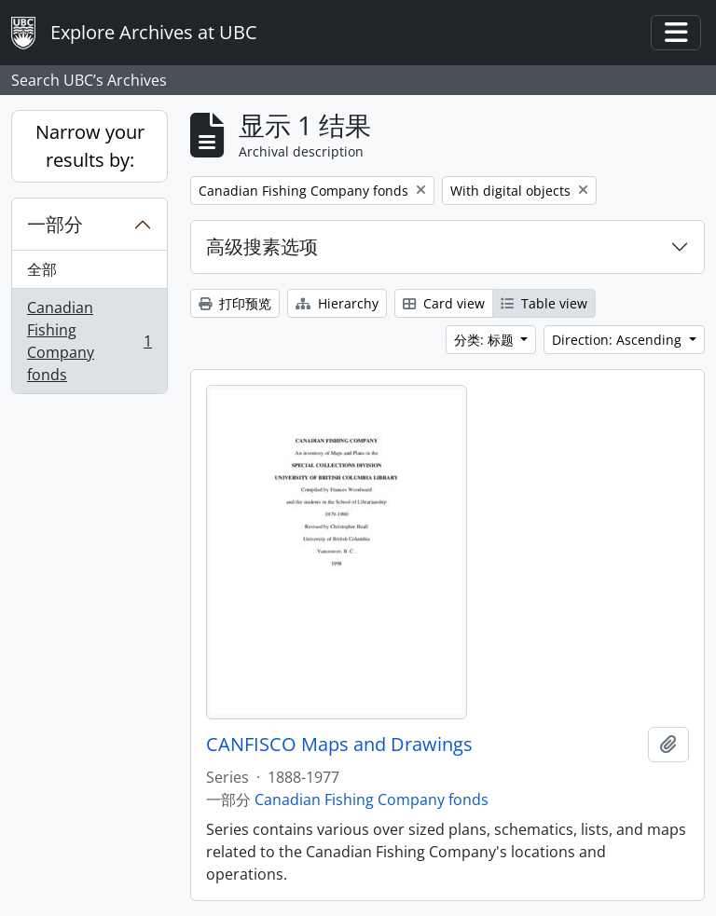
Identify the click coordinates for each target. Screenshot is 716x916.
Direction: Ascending (618, 340)
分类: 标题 (485, 340)
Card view (444, 303)
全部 (42, 269)
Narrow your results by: (90, 145)
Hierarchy (337, 303)
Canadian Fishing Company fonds (89, 341)
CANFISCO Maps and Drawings (339, 744)
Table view (544, 303)
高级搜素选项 (262, 246)
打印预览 (235, 303)
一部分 (55, 224)
